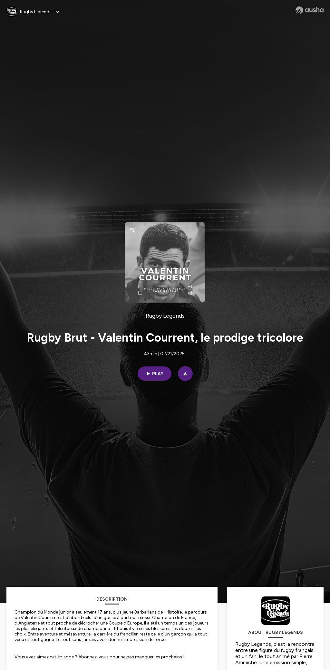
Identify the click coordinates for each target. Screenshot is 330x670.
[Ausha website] (310, 10)
